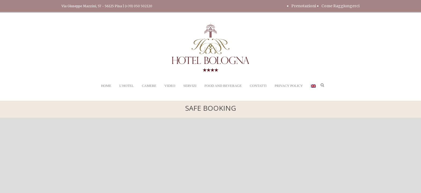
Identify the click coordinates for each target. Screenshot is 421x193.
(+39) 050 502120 (138, 6)
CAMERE (149, 86)
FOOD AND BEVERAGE (223, 86)
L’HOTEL (126, 86)
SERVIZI (190, 86)
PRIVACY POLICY (289, 86)
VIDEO (169, 86)
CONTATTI (258, 86)
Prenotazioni (303, 5)
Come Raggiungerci (340, 5)
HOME (106, 86)
